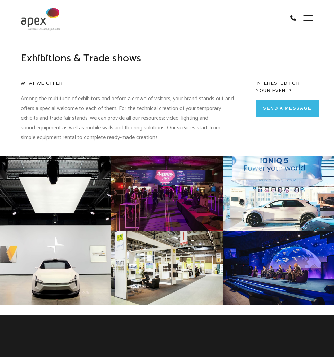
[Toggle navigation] (308, 18)
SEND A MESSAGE (287, 108)
